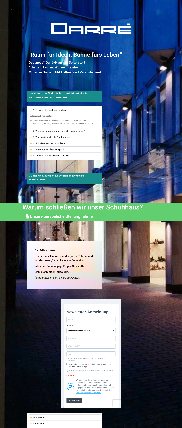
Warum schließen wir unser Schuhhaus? (82, 207)
